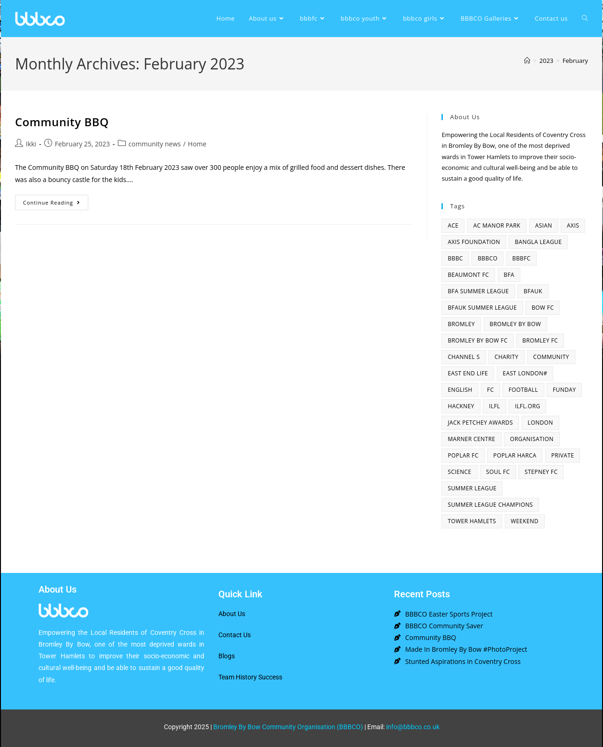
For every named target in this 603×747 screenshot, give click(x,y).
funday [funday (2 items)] (564, 390)
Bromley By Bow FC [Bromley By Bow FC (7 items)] (477, 340)
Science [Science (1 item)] (459, 472)
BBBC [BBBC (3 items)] (455, 258)
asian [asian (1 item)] (543, 225)
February (575, 60)
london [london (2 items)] (540, 423)
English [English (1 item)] (460, 390)
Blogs (226, 656)
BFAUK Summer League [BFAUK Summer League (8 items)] (482, 308)
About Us (231, 613)
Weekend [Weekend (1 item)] (525, 521)
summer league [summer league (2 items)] (472, 488)
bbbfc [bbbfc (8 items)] (521, 258)
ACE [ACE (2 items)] (453, 225)
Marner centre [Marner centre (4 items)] (471, 439)
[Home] (527, 60)
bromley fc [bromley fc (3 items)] (540, 340)
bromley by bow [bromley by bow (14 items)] (515, 324)
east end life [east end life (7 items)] (468, 373)
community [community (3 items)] (551, 357)
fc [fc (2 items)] (490, 390)
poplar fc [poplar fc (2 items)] (463, 455)
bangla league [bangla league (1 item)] (538, 242)
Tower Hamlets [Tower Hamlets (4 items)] (472, 521)
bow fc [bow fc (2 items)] (543, 308)
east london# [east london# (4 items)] (525, 373)
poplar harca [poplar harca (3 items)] (514, 455)
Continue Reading (55, 200)
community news (155, 143)
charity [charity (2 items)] (506, 357)
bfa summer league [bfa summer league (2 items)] (478, 291)
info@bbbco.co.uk (413, 727)
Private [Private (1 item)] (562, 455)
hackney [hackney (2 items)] (461, 406)
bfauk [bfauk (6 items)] (533, 291)
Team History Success (250, 677)
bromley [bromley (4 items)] (461, 324)
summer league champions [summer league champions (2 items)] (490, 505)
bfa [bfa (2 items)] (509, 275)
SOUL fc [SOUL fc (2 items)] (498, 472)
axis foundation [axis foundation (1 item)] (474, 242)
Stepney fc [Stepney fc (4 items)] (541, 472)
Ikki (31, 143)
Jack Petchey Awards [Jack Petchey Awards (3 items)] (480, 423)
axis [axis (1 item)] (573, 225)
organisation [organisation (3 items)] (532, 439)
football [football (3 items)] (523, 390)
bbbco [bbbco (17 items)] (487, 258)
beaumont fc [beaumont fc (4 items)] (468, 275)
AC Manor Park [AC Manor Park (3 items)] (496, 225)
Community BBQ (62, 122)
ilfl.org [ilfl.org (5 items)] (527, 406)
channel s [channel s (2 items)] (463, 357)
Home (197, 143)
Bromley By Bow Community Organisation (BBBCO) (288, 727)
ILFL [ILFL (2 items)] (494, 406)
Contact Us (234, 635)
